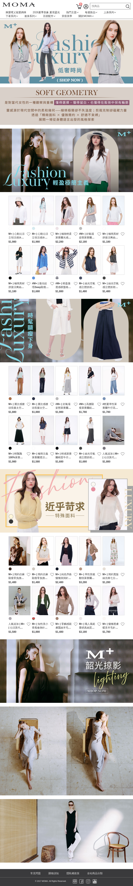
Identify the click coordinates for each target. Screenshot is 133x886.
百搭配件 (49, 16)
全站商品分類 (95, 873)
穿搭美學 (67, 16)
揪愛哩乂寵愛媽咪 (16, 12)
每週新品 (91, 12)
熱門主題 (72, 12)
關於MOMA (86, 16)
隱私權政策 (73, 873)
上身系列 (110, 12)
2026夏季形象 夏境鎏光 (46, 12)
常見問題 (35, 873)
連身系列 (30, 16)
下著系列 (12, 16)
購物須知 (54, 873)
